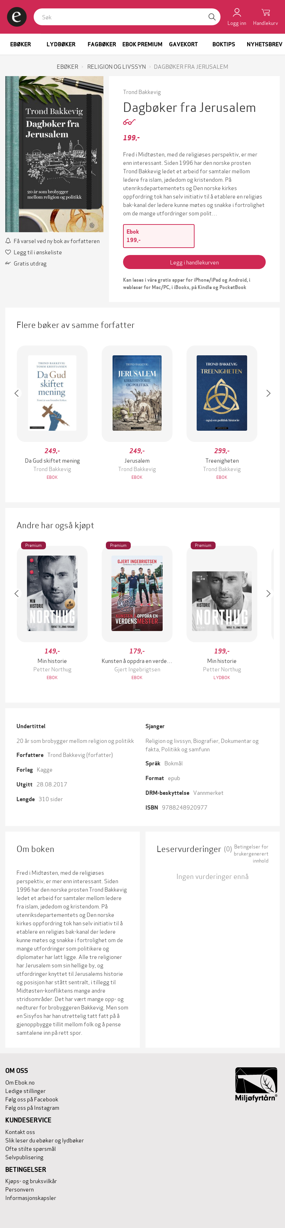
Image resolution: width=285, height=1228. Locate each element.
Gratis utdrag (26, 263)
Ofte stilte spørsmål (30, 1148)
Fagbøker (102, 44)
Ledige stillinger (25, 1090)
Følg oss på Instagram (32, 1107)
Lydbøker (61, 44)
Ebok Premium (142, 44)
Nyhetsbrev (265, 44)
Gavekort (183, 44)
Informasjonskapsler (30, 1197)
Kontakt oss (20, 1131)
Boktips (223, 44)
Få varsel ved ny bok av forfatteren (52, 240)
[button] (20, 413)
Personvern (19, 1189)
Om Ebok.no (20, 1082)
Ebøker (20, 44)
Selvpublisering (24, 1157)
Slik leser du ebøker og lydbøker (44, 1140)
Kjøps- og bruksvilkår (31, 1180)
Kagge (45, 769)
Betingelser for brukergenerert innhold (251, 853)
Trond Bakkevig (142, 91)
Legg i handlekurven (194, 262)
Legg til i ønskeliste (33, 252)
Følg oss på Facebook (31, 1099)
